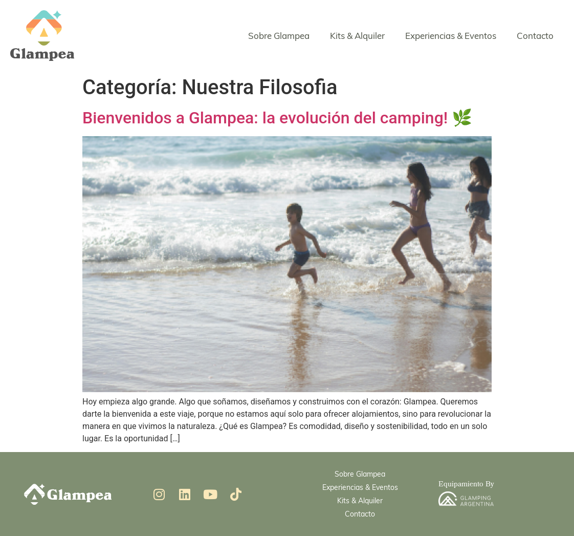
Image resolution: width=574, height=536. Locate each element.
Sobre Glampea (279, 35)
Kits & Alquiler (357, 35)
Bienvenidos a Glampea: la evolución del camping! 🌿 (277, 117)
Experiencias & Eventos (450, 35)
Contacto (535, 35)
